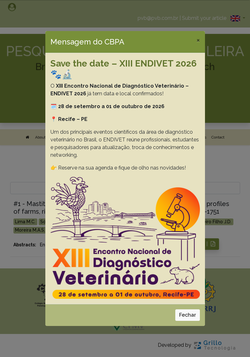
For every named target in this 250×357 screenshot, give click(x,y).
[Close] (198, 40)
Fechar (187, 315)
